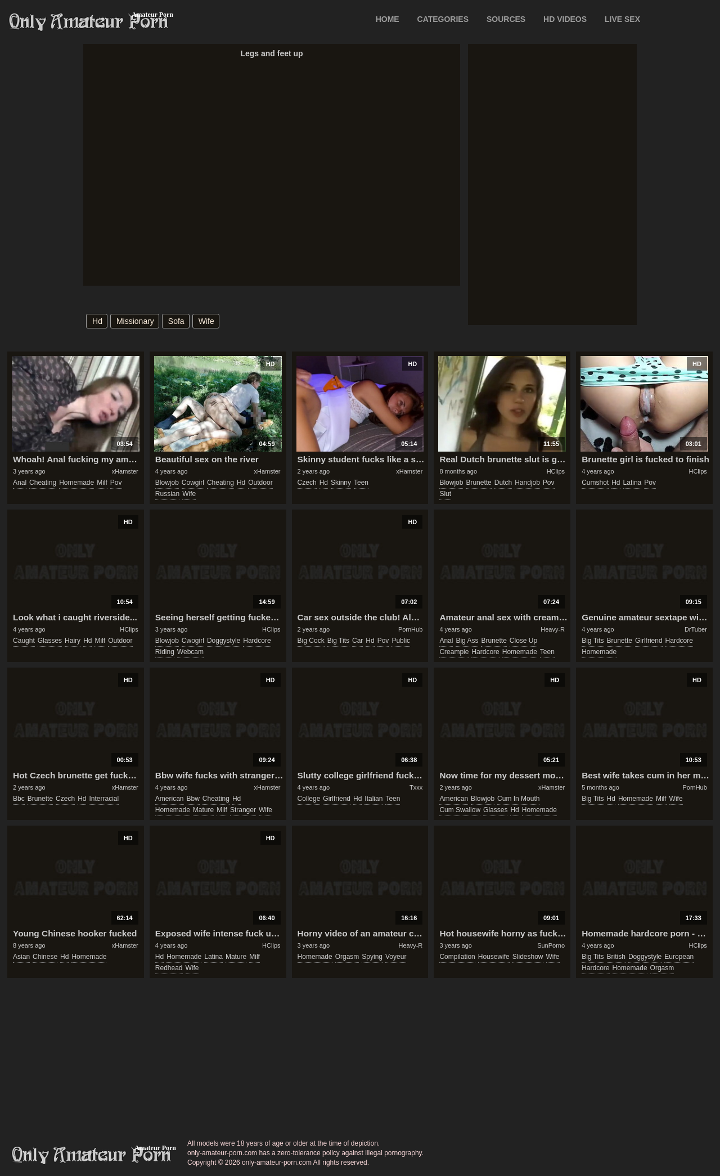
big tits (338, 641)
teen (361, 482)
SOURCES (506, 19)
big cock (311, 641)
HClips (556, 471)
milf (102, 482)
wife (206, 321)
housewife (494, 957)
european (679, 957)
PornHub (410, 629)
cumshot (595, 482)
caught (24, 641)
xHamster (125, 471)
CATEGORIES (443, 19)
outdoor (260, 482)
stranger (243, 810)
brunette (478, 482)
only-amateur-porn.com (91, 1155)
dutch (503, 482)
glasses (50, 641)
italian (373, 799)
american (169, 799)
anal (19, 482)
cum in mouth (518, 799)
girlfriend (649, 641)
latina (632, 482)
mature (203, 810)
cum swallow (459, 810)
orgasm (347, 957)
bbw (193, 799)
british (616, 957)
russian (167, 494)
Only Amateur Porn (88, 22)
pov (116, 482)
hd (97, 321)
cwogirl (193, 641)
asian (21, 957)
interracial (104, 799)
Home (387, 19)
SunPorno (551, 945)
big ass (467, 641)
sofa (176, 321)
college (309, 799)
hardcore (257, 641)
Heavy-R (553, 629)
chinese (45, 957)
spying (372, 957)
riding (164, 652)
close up (523, 641)
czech (307, 482)
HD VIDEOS (565, 19)
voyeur (395, 957)
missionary (135, 321)
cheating (42, 482)
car (357, 641)
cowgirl (193, 482)
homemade (76, 482)
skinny (341, 482)
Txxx (416, 787)
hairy (72, 641)
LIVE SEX (622, 19)
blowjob (167, 482)
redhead (169, 968)
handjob (527, 482)
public (401, 641)
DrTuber (696, 629)
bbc (19, 799)
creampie (454, 652)
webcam (190, 652)
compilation (457, 957)
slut (445, 494)
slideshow (527, 957)
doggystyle (223, 641)
